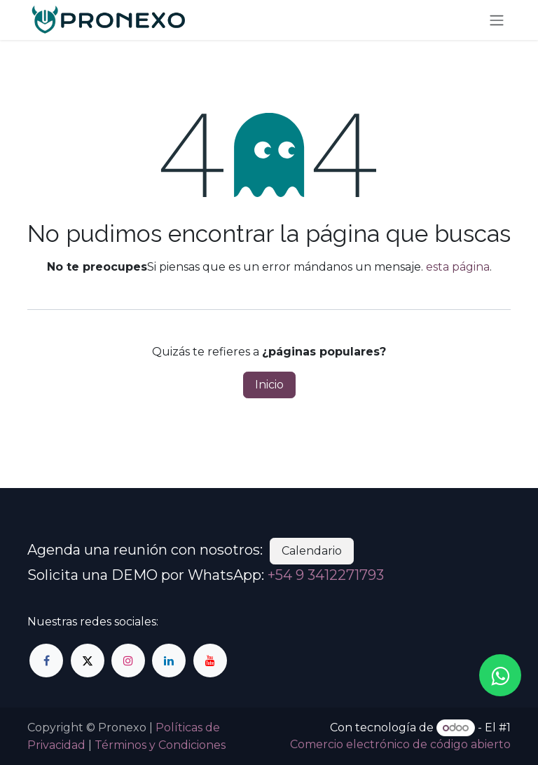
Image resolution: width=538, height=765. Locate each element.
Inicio (269, 384)
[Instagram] (128, 660)
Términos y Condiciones (160, 745)
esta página (458, 266)
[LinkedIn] (169, 660)
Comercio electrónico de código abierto (400, 744)
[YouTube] (210, 660)
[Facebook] (46, 660)
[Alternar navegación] (497, 20)
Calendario (312, 550)
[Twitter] (87, 660)
